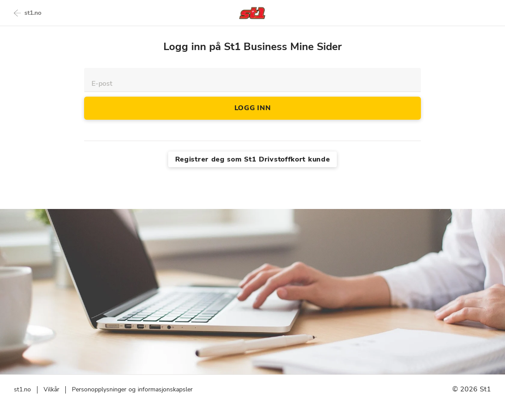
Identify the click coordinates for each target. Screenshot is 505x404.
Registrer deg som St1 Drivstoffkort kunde (252, 159)
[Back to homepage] (252, 13)
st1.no (27, 13)
